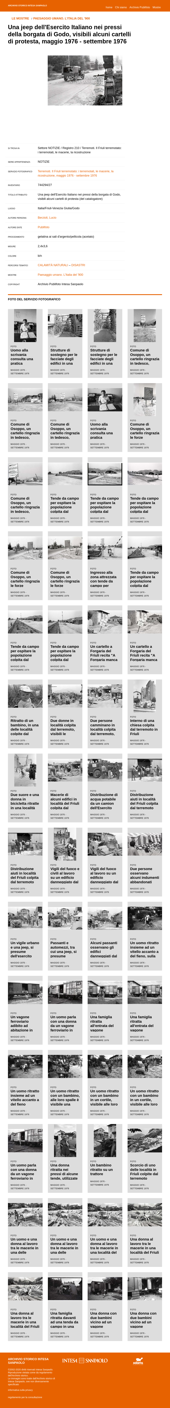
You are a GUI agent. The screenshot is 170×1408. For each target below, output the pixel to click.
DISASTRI (78, 265)
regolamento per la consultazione (25, 1397)
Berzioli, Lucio (47, 217)
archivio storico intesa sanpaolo (37, 5)
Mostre (157, 7)
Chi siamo (121, 7)
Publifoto (43, 227)
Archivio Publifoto (139, 7)
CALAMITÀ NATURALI (53, 265)
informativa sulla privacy (20, 1390)
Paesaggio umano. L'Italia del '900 (64, 18)
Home (110, 7)
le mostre (21, 18)
